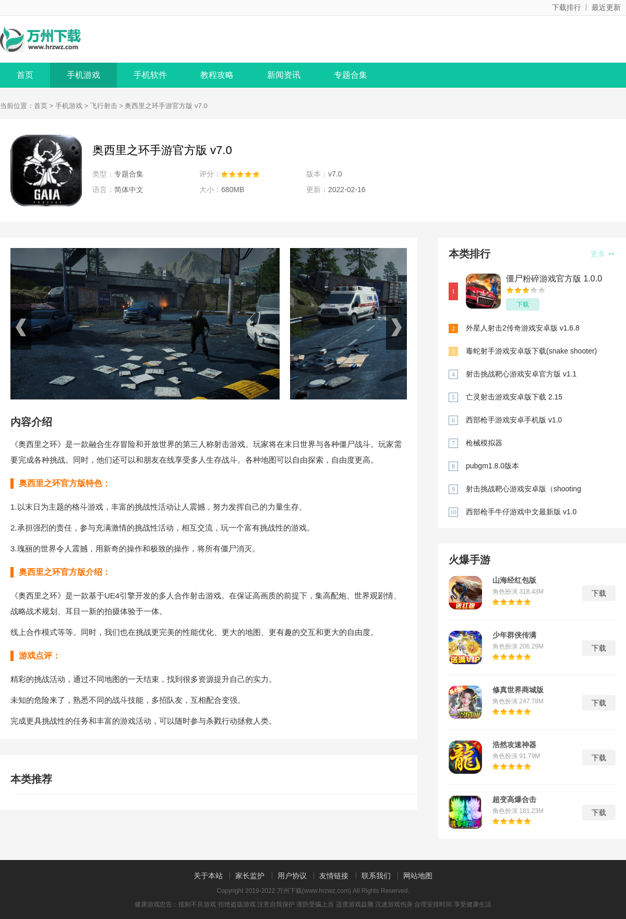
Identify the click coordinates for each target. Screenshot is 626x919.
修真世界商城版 (518, 690)
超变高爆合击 (514, 799)
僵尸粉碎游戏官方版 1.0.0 (554, 278)
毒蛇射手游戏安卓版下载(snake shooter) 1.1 (531, 352)
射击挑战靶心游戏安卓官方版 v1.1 (521, 374)
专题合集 (350, 74)
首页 (25, 74)
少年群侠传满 (514, 635)
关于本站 (208, 875)
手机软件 (150, 74)
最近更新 (606, 7)
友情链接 (333, 875)
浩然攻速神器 (514, 744)
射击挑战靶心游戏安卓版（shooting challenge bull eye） (523, 489)
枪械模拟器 (484, 443)
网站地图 (417, 875)
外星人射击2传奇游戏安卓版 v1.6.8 (523, 328)
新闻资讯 (283, 74)
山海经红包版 (514, 580)
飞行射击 (103, 106)
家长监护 (249, 875)
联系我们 (376, 875)
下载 (522, 304)
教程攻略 (217, 74)
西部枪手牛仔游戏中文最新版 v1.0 (521, 512)
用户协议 (292, 875)
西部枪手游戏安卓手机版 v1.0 (514, 420)
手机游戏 (83, 74)
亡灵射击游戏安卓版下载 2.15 (514, 397)
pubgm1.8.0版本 (492, 466)
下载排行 (566, 7)
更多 (602, 254)
